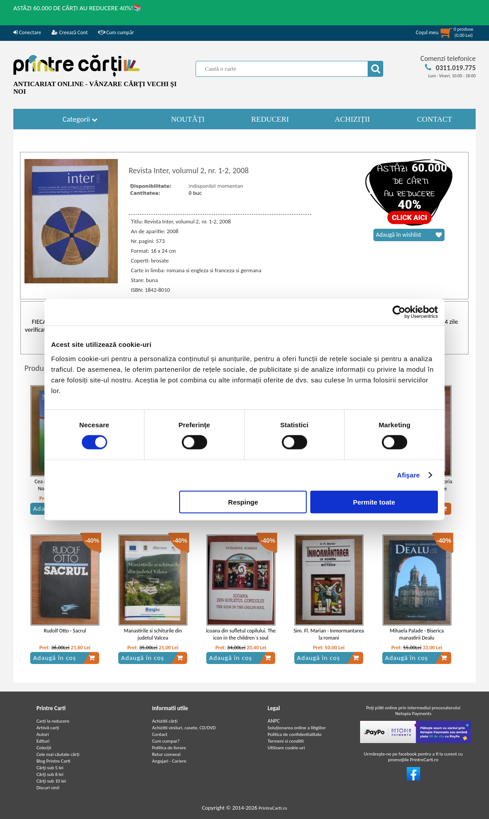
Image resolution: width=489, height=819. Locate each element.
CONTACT (434, 119)
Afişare (408, 475)
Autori (42, 734)
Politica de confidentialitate (295, 734)
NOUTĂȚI (188, 119)
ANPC (274, 721)
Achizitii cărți (164, 721)
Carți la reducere (52, 721)
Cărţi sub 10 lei (51, 781)
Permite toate (374, 501)
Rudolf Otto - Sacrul (65, 631)
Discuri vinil (47, 788)
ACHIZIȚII (352, 119)
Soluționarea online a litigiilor (297, 728)
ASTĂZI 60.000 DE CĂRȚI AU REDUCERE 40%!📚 (77, 8)
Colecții (43, 748)
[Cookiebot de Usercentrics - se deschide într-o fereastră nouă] (399, 312)
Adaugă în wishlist (409, 235)
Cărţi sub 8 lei (50, 774)
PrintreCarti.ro (273, 808)
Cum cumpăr (116, 32)
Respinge (243, 501)
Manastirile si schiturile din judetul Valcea (153, 634)
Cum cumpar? (166, 741)
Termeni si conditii (286, 741)
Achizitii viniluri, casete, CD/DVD (184, 728)
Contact (160, 734)
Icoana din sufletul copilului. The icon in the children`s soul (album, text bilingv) (241, 638)
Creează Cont (70, 32)
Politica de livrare (169, 748)
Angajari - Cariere (169, 761)
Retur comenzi (166, 754)
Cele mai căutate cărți (58, 754)
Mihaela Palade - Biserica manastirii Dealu (417, 634)
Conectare (27, 32)
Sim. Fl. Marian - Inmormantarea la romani (329, 634)
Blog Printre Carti (53, 761)
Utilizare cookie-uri (286, 748)
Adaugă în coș (64, 657)
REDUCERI (270, 119)
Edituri (42, 741)
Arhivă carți (47, 728)
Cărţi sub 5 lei (50, 768)
